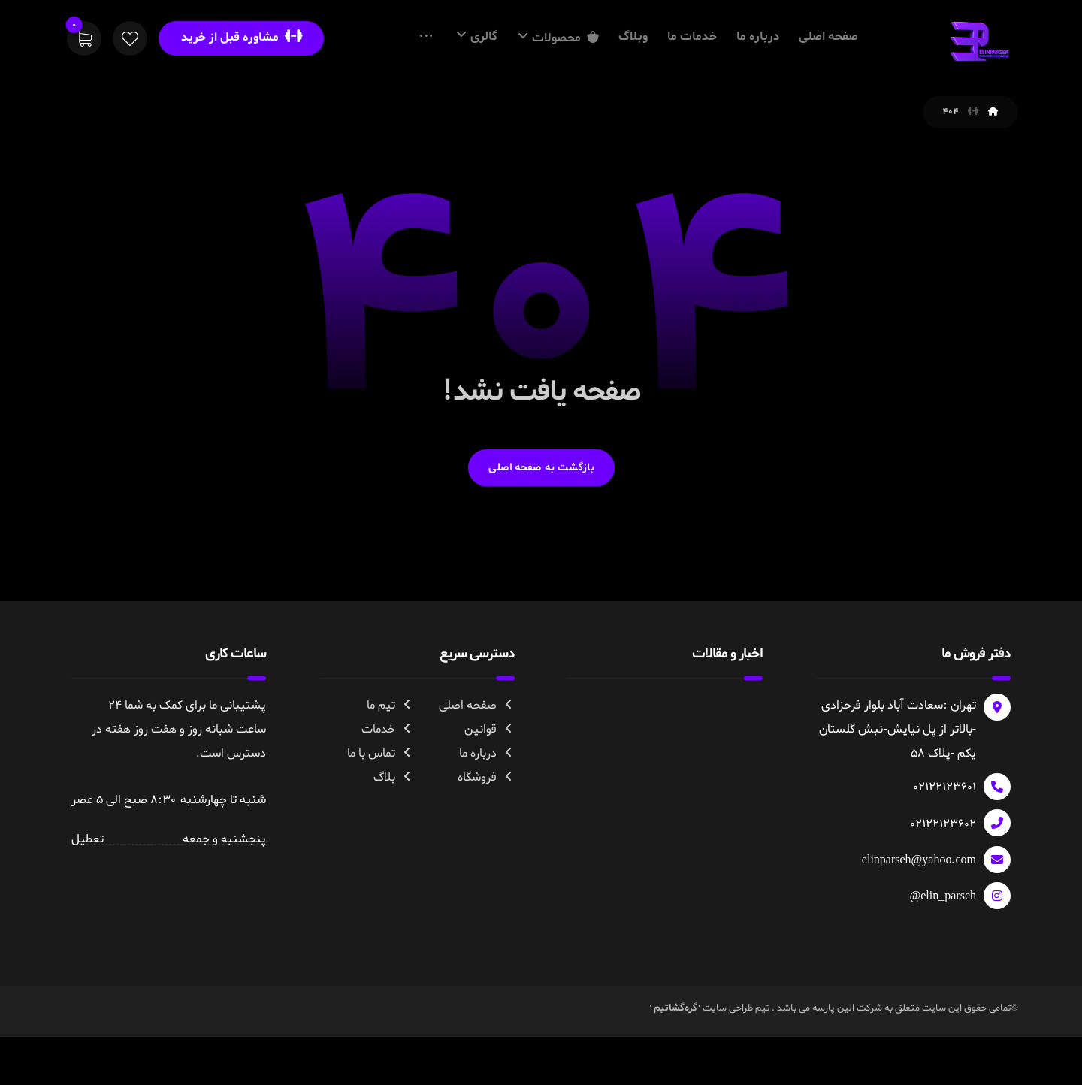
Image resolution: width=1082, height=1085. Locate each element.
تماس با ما (380, 808)
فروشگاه (486, 833)
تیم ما (390, 760)
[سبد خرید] (84, 41)
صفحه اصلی (477, 760)
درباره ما (487, 808)
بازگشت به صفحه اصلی (541, 522)
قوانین (489, 784)
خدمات (387, 784)
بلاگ (393, 833)
